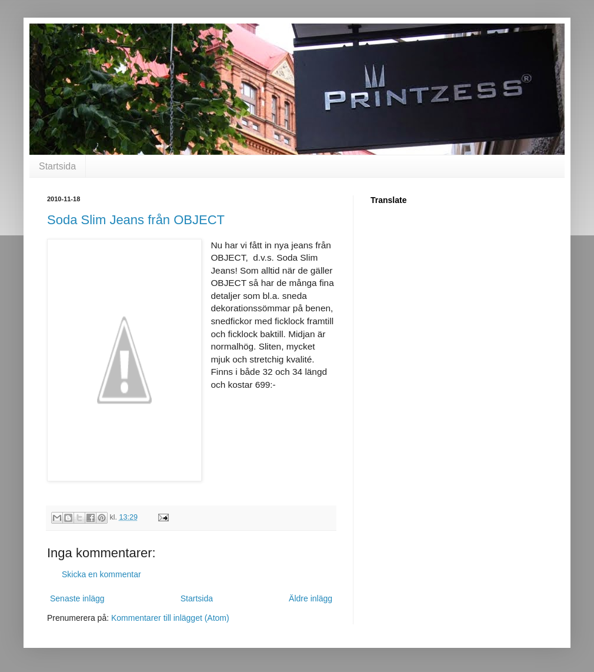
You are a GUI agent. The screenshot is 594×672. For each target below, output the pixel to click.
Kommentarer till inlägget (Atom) (170, 618)
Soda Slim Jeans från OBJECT (136, 219)
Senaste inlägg (77, 598)
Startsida (57, 166)
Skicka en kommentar (101, 574)
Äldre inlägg (310, 598)
